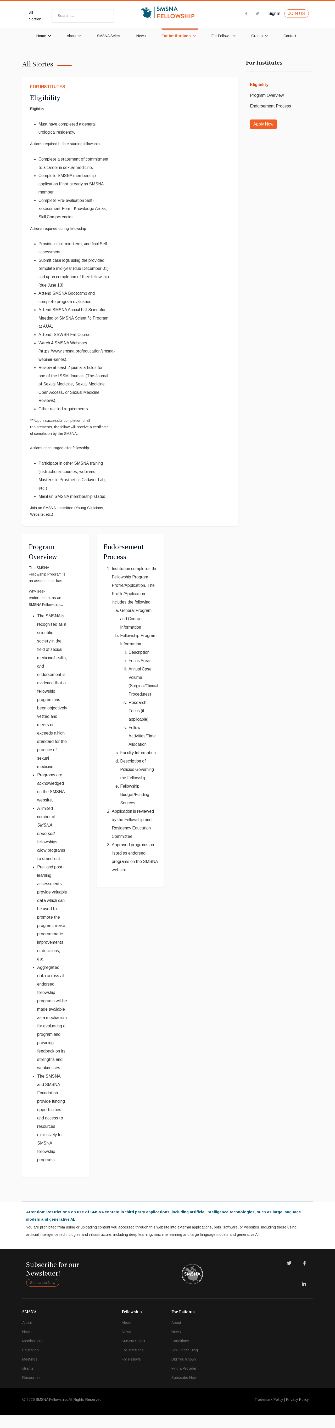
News (141, 36)
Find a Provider (184, 1381)
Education (30, 1363)
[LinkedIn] (304, 1297)
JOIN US (296, 13)
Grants (257, 36)
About (71, 36)
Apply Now (263, 124)
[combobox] (83, 16)
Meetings (29, 1372)
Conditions (180, 1354)
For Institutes (47, 86)
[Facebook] (304, 1276)
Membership (32, 1354)
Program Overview (267, 95)
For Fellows (221, 36)
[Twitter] (289, 1276)
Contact (289, 36)
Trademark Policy (268, 1412)
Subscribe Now (42, 1295)
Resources (31, 1390)
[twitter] (257, 13)
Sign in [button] (274, 13)
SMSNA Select (109, 36)
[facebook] (246, 13)
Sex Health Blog (184, 1363)
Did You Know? (184, 1372)
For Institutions (176, 36)
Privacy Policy (297, 1412)
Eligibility (45, 98)
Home (41, 36)
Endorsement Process (270, 106)
